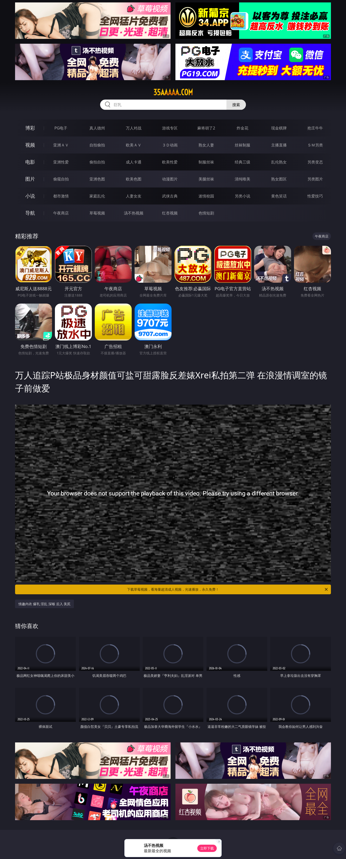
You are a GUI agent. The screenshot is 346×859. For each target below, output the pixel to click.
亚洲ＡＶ (61, 145)
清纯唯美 (242, 179)
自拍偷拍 (97, 145)
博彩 (30, 128)
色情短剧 (206, 213)
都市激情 (61, 196)
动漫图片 (170, 179)
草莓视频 (97, 213)
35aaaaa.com (173, 92)
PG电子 (60, 128)
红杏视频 (170, 213)
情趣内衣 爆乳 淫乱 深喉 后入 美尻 (44, 604)
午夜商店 (61, 213)
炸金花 (242, 128)
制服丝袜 (206, 162)
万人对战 (133, 128)
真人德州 (97, 128)
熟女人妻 (206, 145)
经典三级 (242, 162)
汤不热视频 (133, 213)
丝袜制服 (242, 145)
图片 (30, 179)
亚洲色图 (97, 179)
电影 (30, 162)
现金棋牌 (279, 128)
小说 (30, 196)
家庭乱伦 (97, 196)
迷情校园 (206, 196)
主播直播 (279, 145)
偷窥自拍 (61, 179)
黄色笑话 (279, 196)
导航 (30, 213)
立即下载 (207, 848)
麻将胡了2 (206, 128)
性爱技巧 (315, 196)
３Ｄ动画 (170, 145)
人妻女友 (133, 196)
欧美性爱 (170, 162)
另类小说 (242, 196)
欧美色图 (133, 179)
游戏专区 (170, 128)
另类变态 (315, 162)
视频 (30, 145)
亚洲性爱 (61, 162)
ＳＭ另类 (315, 145)
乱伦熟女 (279, 162)
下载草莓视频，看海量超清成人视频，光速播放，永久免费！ (228, 589)
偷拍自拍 (97, 162)
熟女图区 (279, 179)
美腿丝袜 (206, 179)
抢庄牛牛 (315, 128)
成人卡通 (133, 162)
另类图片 (315, 179)
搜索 (236, 104)
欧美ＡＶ (133, 145)
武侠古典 (170, 196)
